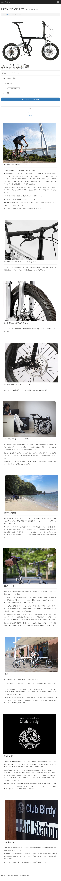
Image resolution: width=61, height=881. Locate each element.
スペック (30, 112)
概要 (30, 108)
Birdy (8, 14)
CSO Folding (5, 2)
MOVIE (30, 115)
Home (4, 14)
